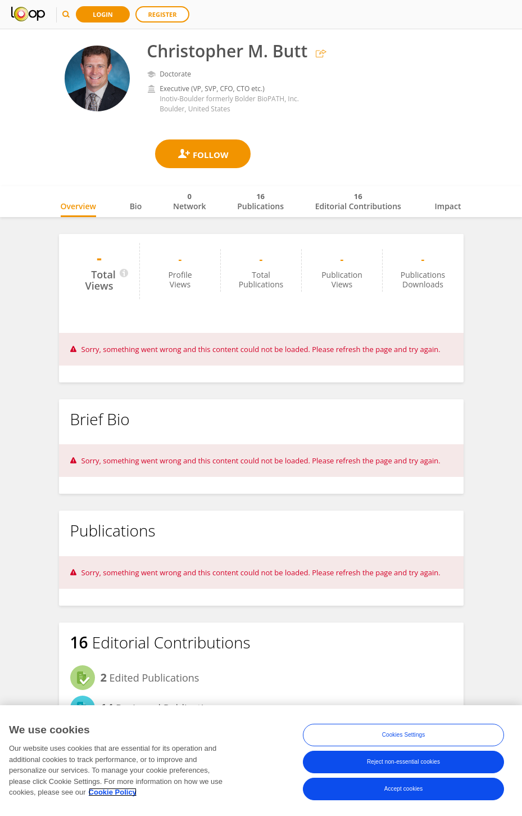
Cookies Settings (403, 735)
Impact (448, 206)
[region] (261, 760)
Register (162, 14)
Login (103, 14)
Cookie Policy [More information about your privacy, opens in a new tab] (113, 792)
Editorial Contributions (358, 201)
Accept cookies (403, 789)
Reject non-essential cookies (403, 762)
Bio (136, 206)
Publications (260, 201)
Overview (78, 206)
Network (189, 201)
